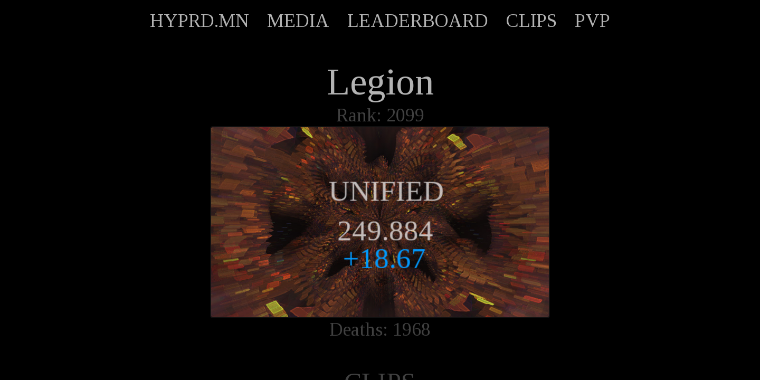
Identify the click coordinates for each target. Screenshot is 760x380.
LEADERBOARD (417, 20)
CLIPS (531, 20)
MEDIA (298, 20)
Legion (380, 82)
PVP (592, 20)
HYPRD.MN (199, 20)
